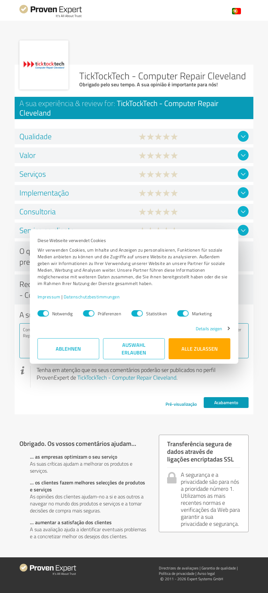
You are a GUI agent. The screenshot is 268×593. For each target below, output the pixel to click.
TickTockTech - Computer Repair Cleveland (126, 377)
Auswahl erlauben (134, 348)
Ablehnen (68, 348)
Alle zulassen (199, 348)
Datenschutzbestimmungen (92, 297)
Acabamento (226, 402)
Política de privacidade (176, 573)
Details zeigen (209, 328)
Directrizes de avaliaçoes (179, 568)
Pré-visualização (181, 404)
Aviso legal (206, 573)
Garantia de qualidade (218, 568)
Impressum (49, 297)
